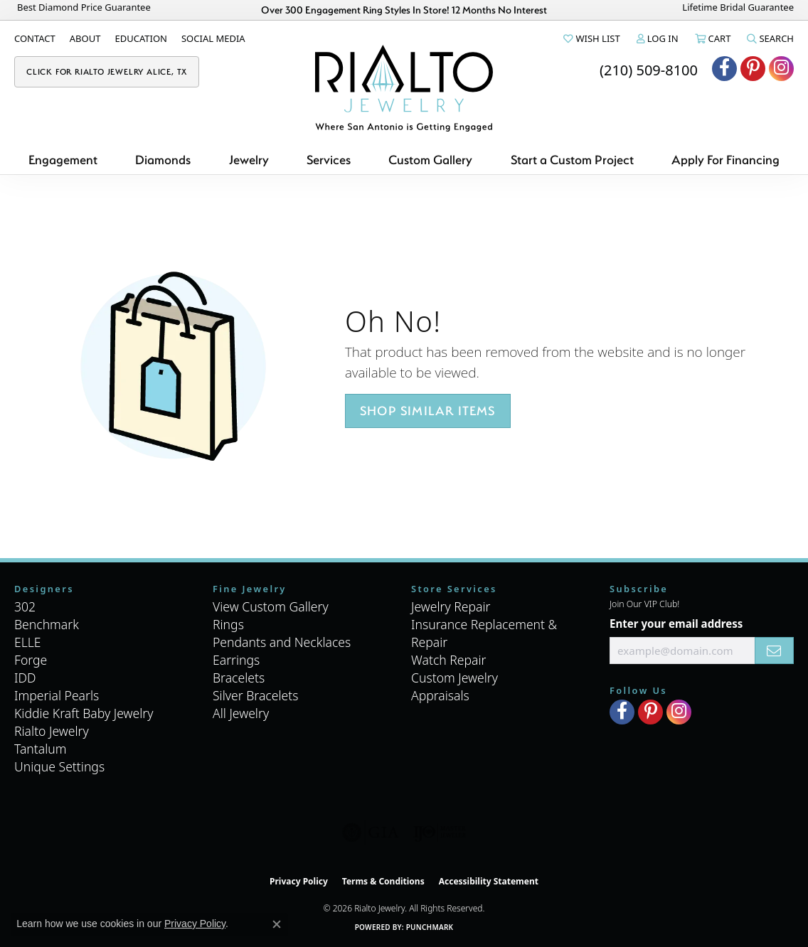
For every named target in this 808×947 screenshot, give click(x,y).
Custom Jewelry (454, 677)
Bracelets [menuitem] (239, 677)
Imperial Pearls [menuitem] (56, 695)
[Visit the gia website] (370, 832)
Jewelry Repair (451, 606)
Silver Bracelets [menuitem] (255, 695)
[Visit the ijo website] (440, 832)
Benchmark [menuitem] (46, 624)
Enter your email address (676, 623)
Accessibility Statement (488, 881)
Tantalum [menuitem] (40, 748)
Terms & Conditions (383, 881)
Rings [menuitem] (228, 624)
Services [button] (329, 159)
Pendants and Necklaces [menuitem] (282, 642)
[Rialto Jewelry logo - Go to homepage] (404, 88)
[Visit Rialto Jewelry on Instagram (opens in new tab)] (781, 68)
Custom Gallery (430, 159)
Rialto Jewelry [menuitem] (51, 730)
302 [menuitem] (25, 606)
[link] (34, 38)
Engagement (62, 159)
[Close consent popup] (276, 924)
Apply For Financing (725, 159)
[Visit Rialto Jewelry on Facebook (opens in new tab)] (724, 68)
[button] (590, 38)
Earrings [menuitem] (236, 659)
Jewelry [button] (249, 159)
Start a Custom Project (572, 159)
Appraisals (440, 695)
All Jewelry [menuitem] (241, 713)
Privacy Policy (299, 881)
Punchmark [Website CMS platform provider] (430, 927)
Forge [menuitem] (30, 659)
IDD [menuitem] (25, 677)
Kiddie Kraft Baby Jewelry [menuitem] (83, 713)
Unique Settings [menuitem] (59, 766)
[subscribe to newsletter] (774, 650)
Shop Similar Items (428, 410)
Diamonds (163, 159)
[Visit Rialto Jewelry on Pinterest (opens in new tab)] (752, 68)
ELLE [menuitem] (27, 642)
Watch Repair (449, 659)
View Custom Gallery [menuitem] (271, 606)
